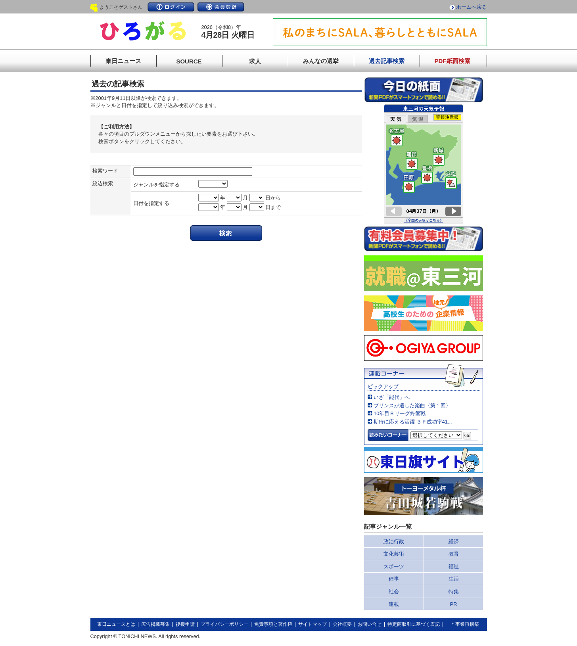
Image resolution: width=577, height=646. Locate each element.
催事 (394, 579)
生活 (454, 579)
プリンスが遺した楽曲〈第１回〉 (412, 405)
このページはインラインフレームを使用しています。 (423, 164)
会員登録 (220, 7)
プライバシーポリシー (224, 624)
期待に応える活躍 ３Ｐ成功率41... (413, 422)
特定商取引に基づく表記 (413, 624)
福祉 (454, 566)
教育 (454, 554)
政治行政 (393, 541)
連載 (394, 604)
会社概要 (342, 624)
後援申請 (185, 624)
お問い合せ (369, 624)
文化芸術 (393, 554)
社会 (394, 591)
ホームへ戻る (471, 7)
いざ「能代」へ (392, 397)
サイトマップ (312, 624)
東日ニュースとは (116, 624)
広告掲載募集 (155, 624)
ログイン (171, 7)
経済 (454, 541)
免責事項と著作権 (273, 624)
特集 (454, 591)
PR (453, 604)
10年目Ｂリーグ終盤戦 (400, 413)
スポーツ (393, 566)
